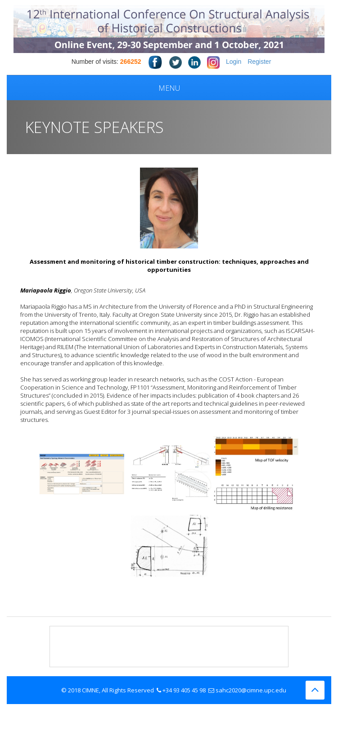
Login (233, 61)
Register (259, 61)
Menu (169, 88)
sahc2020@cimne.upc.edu (251, 690)
